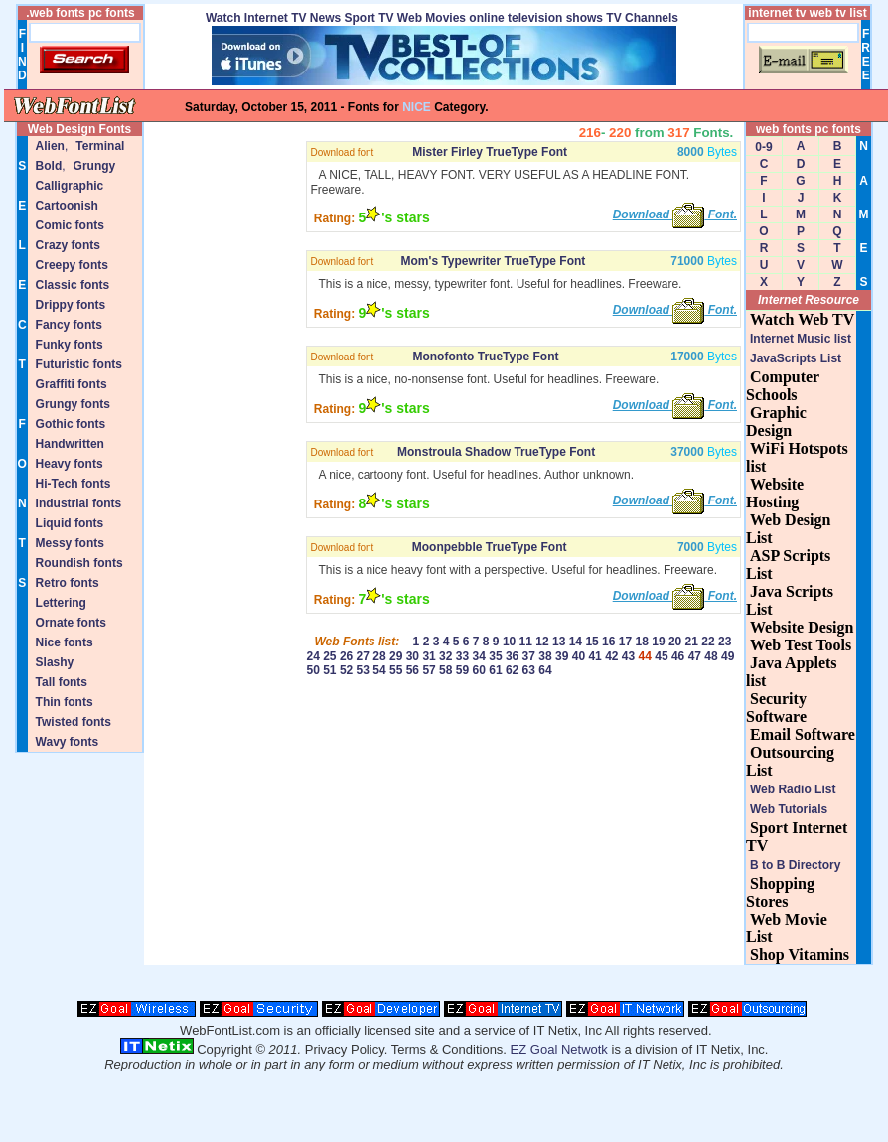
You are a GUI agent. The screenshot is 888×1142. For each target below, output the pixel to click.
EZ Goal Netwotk (559, 1049)
